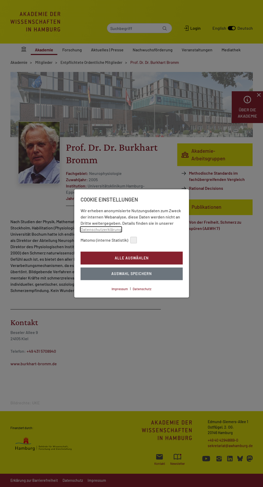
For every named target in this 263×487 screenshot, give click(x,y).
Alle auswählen (132, 258)
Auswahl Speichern (131, 274)
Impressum (120, 289)
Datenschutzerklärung (101, 229)
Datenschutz (142, 289)
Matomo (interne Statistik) (109, 240)
